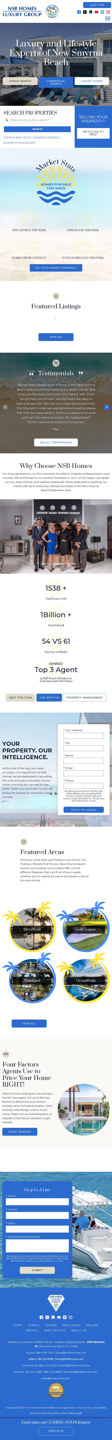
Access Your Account (20, 143)
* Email (68, 769)
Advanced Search (46, 137)
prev (5, 408)
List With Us (49, 698)
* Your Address (73, 731)
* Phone (69, 781)
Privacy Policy (85, 1409)
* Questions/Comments (23, 1238)
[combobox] (37, 120)
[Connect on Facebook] (79, 12)
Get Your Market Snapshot (56, 268)
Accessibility (100, 1409)
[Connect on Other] (90, 12)
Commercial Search (56, 82)
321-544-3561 (33, 1373)
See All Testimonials (56, 443)
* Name (68, 756)
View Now (56, 1431)
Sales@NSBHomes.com (71, 1354)
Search (37, 129)
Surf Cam (97, 5)
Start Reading (20, 1133)
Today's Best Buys (17, 137)
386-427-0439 (48, 1367)
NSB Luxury (72, 1327)
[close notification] (108, 1421)
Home (17, 1327)
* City (67, 744)
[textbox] (39, 121)
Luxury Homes (92, 81)
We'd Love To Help (93, 134)
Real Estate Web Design (43, 1415)
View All (56, 337)
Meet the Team (19, 698)
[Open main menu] (107, 18)
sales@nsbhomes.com (56, 1380)
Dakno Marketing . (71, 1415)
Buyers (51, 1327)
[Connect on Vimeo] (102, 12)
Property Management (86, 698)
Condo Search (20, 81)
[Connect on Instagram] (108, 12)
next (107, 408)
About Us (78, 1332)
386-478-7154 (44, 1354)
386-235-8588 (45, 1361)
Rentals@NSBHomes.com (80, 1373)
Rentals (32, 1332)
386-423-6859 (53, 1373)
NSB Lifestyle (54, 1332)
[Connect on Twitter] (85, 12)
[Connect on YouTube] (96, 12)
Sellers (92, 1327)
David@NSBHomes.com (74, 1367)
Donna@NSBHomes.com (69, 1361)
